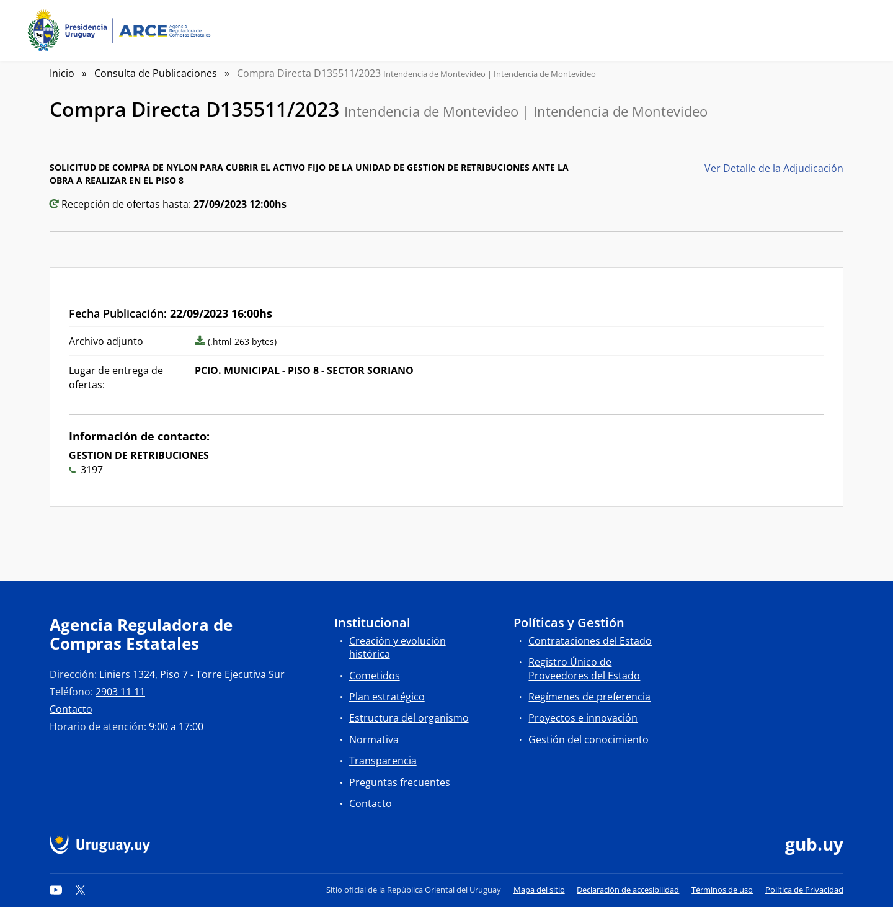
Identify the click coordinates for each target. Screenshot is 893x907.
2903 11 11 (120, 692)
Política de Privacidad (804, 889)
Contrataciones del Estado (590, 641)
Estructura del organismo (409, 718)
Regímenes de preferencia (589, 697)
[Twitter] (80, 889)
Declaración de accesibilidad (628, 889)
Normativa (374, 739)
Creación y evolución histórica (397, 647)
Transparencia (383, 760)
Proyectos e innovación (583, 718)
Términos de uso (722, 889)
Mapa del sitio (539, 889)
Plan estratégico (387, 697)
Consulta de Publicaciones (155, 73)
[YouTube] (56, 889)
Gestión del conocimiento (588, 739)
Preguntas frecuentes (399, 782)
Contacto (71, 709)
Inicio (62, 73)
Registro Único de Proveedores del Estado (584, 668)
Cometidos (374, 675)
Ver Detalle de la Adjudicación (773, 168)
